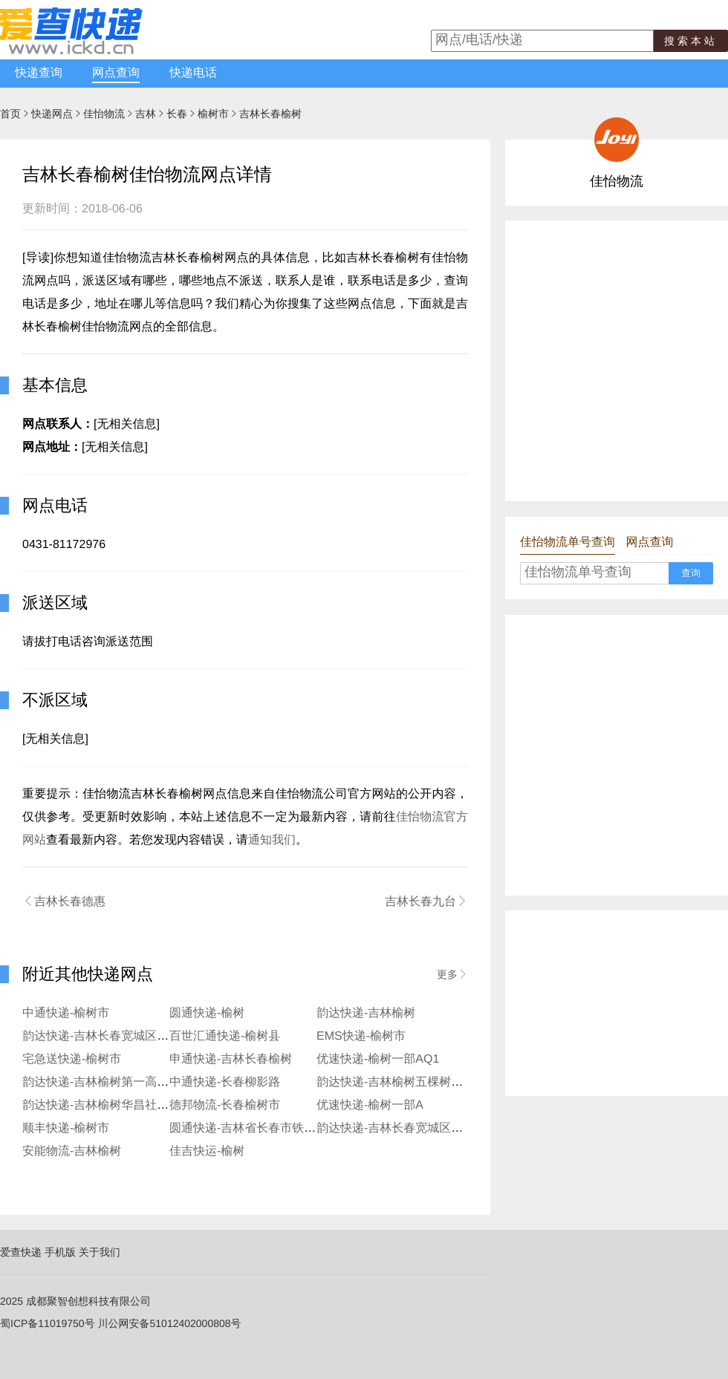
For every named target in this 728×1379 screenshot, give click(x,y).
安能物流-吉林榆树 (71, 1151)
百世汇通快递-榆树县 (224, 1036)
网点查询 (116, 73)
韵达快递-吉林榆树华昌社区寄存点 (113, 1105)
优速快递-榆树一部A (369, 1105)
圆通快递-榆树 (206, 1013)
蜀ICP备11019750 (42, 1323)
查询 (691, 572)
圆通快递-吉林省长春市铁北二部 (254, 1128)
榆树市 (213, 114)
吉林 (145, 114)
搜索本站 (691, 41)
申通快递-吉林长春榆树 (230, 1059)
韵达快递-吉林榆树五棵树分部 (395, 1082)
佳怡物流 (104, 114)
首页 (10, 114)
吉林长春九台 (426, 901)
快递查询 (38, 73)
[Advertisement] (139, 360)
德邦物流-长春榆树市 (224, 1105)
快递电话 (193, 73)
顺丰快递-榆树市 (65, 1128)
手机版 (60, 1252)
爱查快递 (21, 1252)
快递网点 (52, 114)
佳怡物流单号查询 (567, 542)
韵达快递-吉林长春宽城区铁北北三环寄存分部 (437, 1128)
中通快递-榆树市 (65, 1013)
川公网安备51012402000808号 (169, 1323)
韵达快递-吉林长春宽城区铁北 (101, 1036)
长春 (176, 114)
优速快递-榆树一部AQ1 (377, 1059)
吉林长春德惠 (63, 901)
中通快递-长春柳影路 (224, 1082)
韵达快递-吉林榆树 (365, 1013)
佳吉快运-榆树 (206, 1151)
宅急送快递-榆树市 (71, 1059)
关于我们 (99, 1252)
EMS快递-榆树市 (361, 1036)
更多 (452, 974)
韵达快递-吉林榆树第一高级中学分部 (119, 1082)
